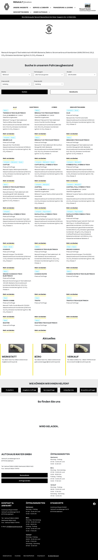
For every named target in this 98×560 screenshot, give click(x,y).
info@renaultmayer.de (14, 526)
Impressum (41, 556)
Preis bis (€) (38, 81)
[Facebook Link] (94, 504)
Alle (15, 107)
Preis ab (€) (5, 81)
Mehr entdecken (8, 134)
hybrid (54, 107)
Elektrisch (34, 107)
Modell (69, 72)
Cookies (17, 556)
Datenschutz (7, 556)
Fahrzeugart (38, 72)
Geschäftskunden (21, 12)
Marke (3, 72)
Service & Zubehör (41, 7)
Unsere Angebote (21, 7)
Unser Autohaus (40, 12)
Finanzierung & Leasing (63, 7)
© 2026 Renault (53, 556)
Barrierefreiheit (29, 556)
